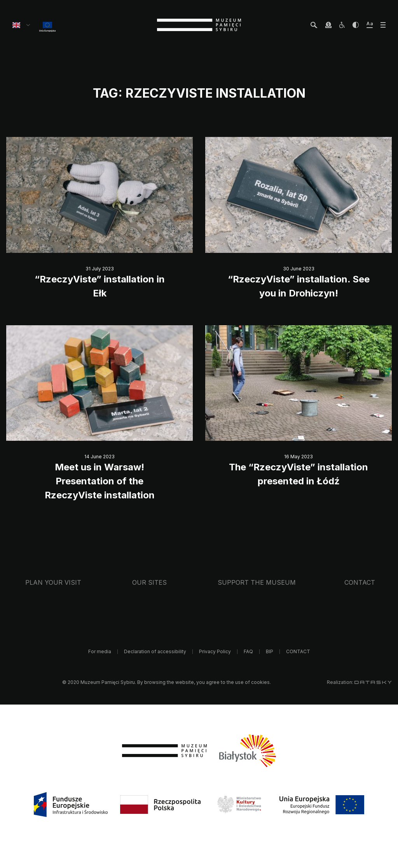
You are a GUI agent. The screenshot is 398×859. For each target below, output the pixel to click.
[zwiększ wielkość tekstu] (370, 25)
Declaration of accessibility (155, 651)
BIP (269, 651)
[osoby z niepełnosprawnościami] (342, 25)
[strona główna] (199, 25)
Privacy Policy (215, 651)
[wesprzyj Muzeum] (328, 25)
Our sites (149, 582)
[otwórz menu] (383, 25)
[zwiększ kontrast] (356, 25)
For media (99, 651)
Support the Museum (257, 582)
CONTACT (359, 582)
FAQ (248, 651)
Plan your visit (53, 582)
